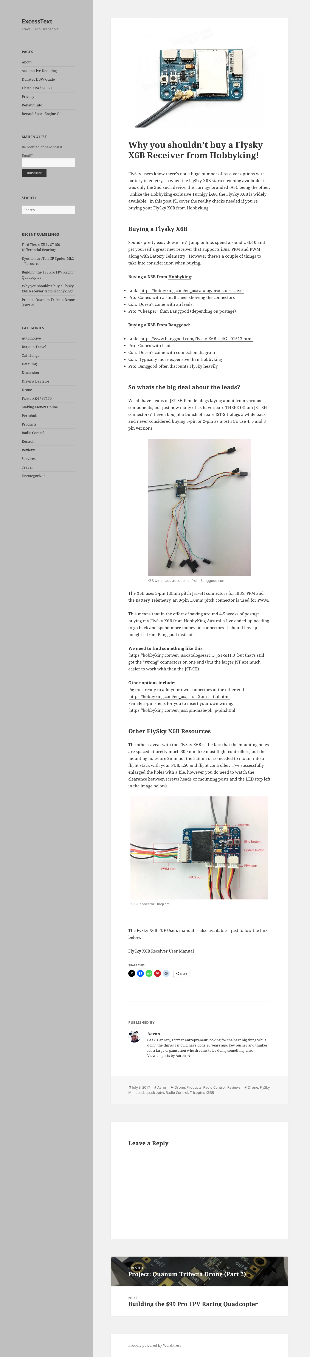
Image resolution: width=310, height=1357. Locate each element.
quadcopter (155, 1092)
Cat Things (30, 355)
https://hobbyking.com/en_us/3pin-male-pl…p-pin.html (182, 710)
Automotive (31, 338)
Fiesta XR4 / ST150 (37, 88)
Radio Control (33, 432)
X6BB (210, 1092)
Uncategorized (34, 475)
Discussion (30, 372)
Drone (27, 389)
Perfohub (29, 415)
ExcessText (37, 21)
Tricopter (197, 1092)
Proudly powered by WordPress (154, 1345)
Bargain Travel (34, 346)
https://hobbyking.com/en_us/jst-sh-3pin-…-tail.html (179, 696)
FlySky (265, 1087)
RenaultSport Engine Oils (42, 113)
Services (29, 458)
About (27, 62)
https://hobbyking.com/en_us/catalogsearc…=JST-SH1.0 (182, 655)
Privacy (28, 96)
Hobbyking (179, 277)
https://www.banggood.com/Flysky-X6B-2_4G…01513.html (196, 338)
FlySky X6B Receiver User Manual (161, 951)
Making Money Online (40, 407)
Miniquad (136, 1092)
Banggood (178, 325)
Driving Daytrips (35, 381)
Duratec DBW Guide (38, 79)
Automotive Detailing (39, 70)
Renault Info (32, 105)
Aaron (162, 1087)
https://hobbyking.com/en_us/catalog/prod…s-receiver (192, 290)
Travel (27, 467)
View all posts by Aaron (167, 1055)
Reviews (29, 450)
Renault (28, 441)
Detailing (29, 364)
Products (29, 424)
